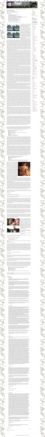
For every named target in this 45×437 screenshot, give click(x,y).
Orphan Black (34, 39)
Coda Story (34, 85)
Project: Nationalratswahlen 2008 (35, 63)
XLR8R (33, 98)
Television (24, 8)
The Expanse (34, 47)
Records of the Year (18, 8)
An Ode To (34, 81)
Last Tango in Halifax (35, 36)
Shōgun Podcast (34, 106)
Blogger (28, 435)
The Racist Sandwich (35, 109)
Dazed (33, 87)
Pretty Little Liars (34, 43)
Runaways (34, 44)
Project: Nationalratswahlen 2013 (35, 65)
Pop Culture (34, 59)
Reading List (34, 68)
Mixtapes (34, 55)
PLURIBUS (10, 8)
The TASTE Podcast (35, 110)
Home (7, 8)
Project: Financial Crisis (35, 61)
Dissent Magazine (34, 88)
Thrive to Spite (34, 75)
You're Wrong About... (35, 111)
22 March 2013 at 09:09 (11, 364)
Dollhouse (34, 34)
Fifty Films (13, 8)
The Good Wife (34, 48)
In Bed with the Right (35, 104)
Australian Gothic (34, 101)
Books (21, 8)
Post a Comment (9, 427)
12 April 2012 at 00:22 (10, 303)
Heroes (33, 35)
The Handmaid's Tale (35, 49)
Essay (33, 54)
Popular (33, 42)
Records (33, 31)
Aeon (33, 80)
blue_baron (24, 435)
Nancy (33, 105)
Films (33, 30)
